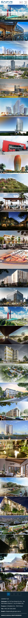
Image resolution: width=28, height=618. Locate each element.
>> (19, 594)
